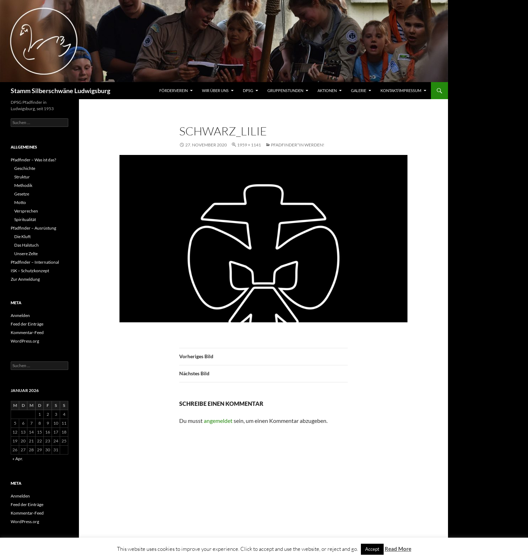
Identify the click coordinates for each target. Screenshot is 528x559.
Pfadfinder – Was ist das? (33, 159)
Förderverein (173, 90)
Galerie (358, 90)
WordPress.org (25, 341)
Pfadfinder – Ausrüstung (33, 228)
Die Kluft (22, 236)
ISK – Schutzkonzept (30, 270)
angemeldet (218, 420)
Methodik (23, 185)
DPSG (248, 90)
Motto (20, 202)
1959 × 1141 (249, 144)
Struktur (22, 176)
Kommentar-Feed (27, 332)
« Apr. (17, 458)
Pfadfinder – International (35, 262)
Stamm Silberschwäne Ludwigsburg (60, 91)
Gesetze (21, 194)
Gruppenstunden (285, 90)
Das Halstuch (26, 245)
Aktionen (327, 90)
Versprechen (26, 211)
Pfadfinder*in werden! (297, 144)
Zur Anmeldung (25, 279)
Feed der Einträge (27, 324)
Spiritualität (25, 219)
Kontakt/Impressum (400, 90)
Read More (398, 548)
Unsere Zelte (26, 253)
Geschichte (24, 168)
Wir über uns (215, 90)
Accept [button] (372, 549)
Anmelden (20, 315)
